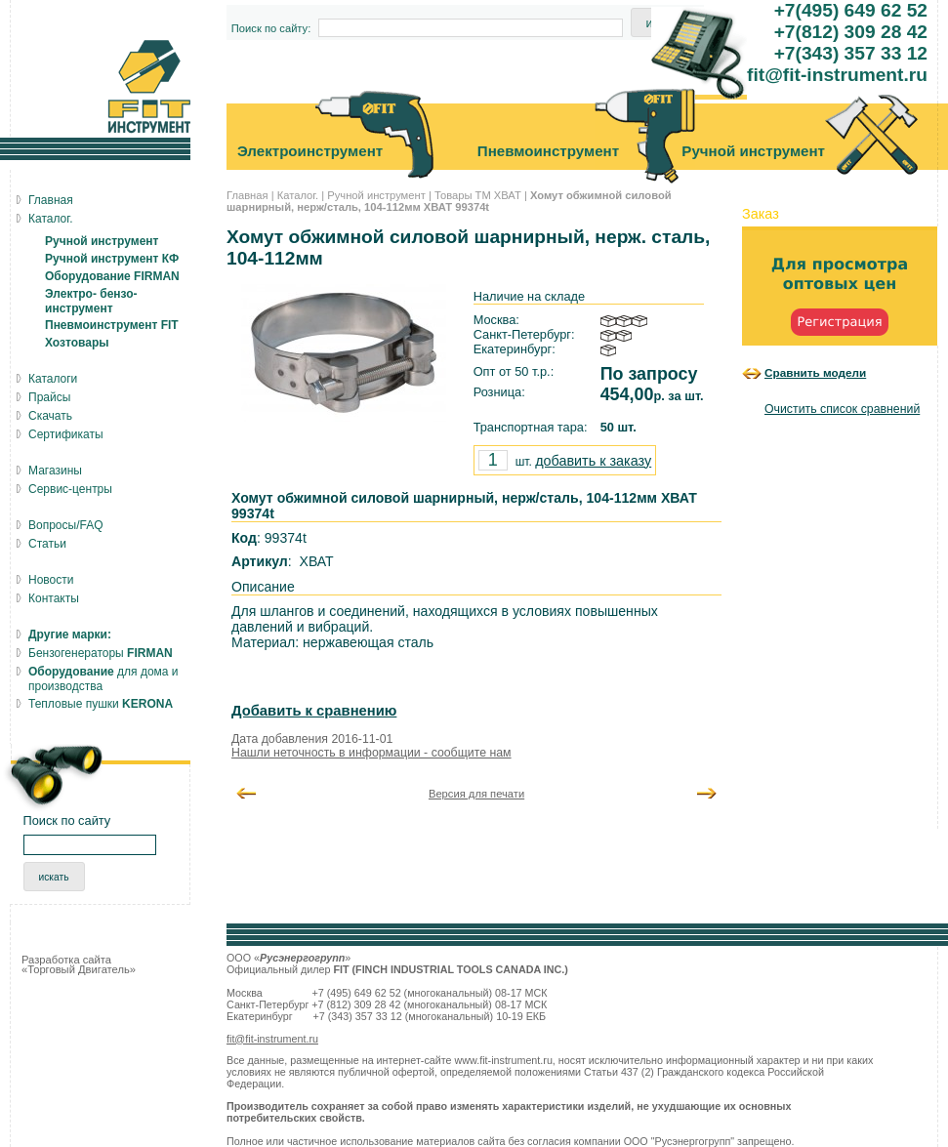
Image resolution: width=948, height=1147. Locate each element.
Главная (247, 195)
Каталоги (52, 379)
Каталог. (297, 195)
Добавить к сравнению (313, 710)
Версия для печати (476, 793)
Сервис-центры (70, 489)
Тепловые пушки (100, 704)
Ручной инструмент (376, 195)
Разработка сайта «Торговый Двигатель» (78, 964)
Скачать (50, 416)
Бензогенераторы (100, 653)
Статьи (47, 544)
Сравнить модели (815, 372)
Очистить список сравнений (842, 409)
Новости (50, 580)
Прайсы (49, 397)
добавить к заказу (593, 461)
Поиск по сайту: (271, 28)
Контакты (53, 598)
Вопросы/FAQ (65, 525)
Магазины (55, 470)
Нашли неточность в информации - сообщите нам (371, 752)
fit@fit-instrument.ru (272, 1039)
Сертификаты (65, 434)
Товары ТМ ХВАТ (477, 195)
